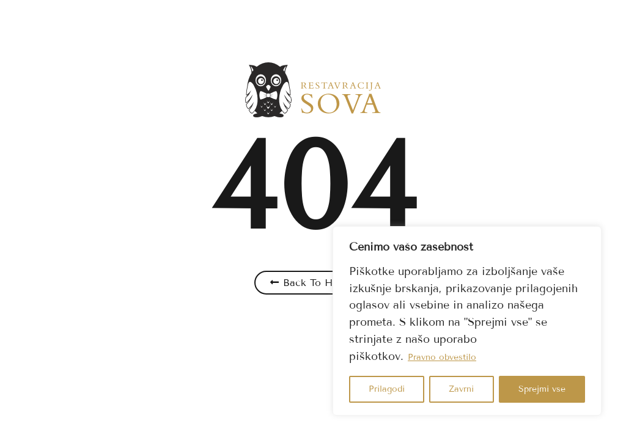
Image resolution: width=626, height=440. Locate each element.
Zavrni (461, 389)
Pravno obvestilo (442, 357)
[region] (467, 321)
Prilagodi (387, 389)
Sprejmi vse (541, 389)
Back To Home (318, 282)
